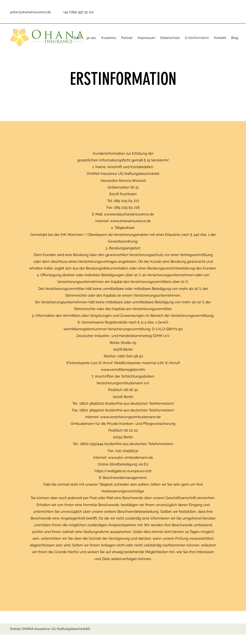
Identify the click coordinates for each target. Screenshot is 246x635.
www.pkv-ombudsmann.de (130, 457)
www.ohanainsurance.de (130, 221)
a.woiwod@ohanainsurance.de (129, 214)
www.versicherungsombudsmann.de (130, 417)
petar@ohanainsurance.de (30, 12)
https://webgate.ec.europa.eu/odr (123, 471)
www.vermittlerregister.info (123, 369)
